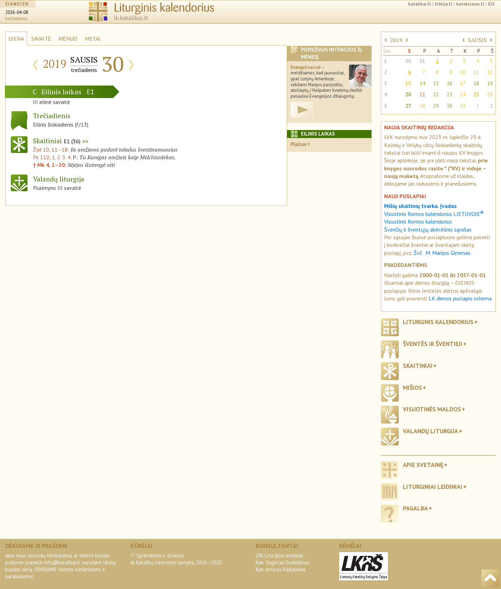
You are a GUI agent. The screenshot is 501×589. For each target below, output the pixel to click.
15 (436, 83)
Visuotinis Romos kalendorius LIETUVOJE (434, 213)
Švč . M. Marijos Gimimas (442, 252)
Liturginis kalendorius (438, 322)
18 (476, 83)
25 (476, 94)
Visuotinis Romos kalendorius (418, 221)
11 (476, 72)
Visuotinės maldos (432, 409)
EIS (491, 4)
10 (463, 72)
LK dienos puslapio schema (460, 298)
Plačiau (299, 144)
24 (463, 94)
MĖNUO (67, 38)
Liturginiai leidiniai (432, 487)
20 (408, 94)
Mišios (412, 388)
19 (490, 83)
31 (422, 61)
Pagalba (415, 508)
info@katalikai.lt (62, 562)
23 (449, 94)
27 (408, 106)
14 (422, 83)
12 (490, 72)
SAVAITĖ (41, 38)
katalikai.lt (419, 4)
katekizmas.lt (470, 4)
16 (449, 83)
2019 (396, 40)
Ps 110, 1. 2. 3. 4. (52, 157)
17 (463, 83)
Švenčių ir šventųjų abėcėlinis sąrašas (427, 229)
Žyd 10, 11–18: (52, 149)
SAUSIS (477, 40)
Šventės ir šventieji (432, 344)
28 (422, 106)
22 (436, 94)
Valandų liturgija (430, 431)
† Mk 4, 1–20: (50, 164)
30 (408, 61)
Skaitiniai (56, 140)
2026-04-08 (16, 12)
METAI (93, 38)
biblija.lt (443, 4)
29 (436, 106)
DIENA (16, 38)
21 (422, 94)
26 (490, 94)
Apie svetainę (423, 465)
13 (408, 83)
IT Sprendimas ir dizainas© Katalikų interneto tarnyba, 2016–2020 (176, 559)
